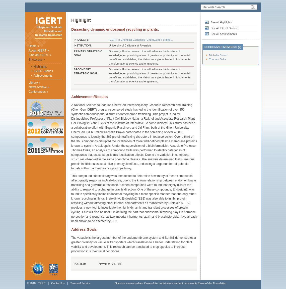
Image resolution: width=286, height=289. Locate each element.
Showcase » (37, 59)
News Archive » (39, 87)
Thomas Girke (217, 59)
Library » (34, 82)
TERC (41, 283)
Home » (34, 46)
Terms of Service (80, 283)
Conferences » (38, 91)
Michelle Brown (218, 55)
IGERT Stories (43, 71)
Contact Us (57, 283)
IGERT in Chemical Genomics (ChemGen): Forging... (141, 39)
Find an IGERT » (40, 55)
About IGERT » (39, 50)
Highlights (40, 66)
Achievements (43, 75)
